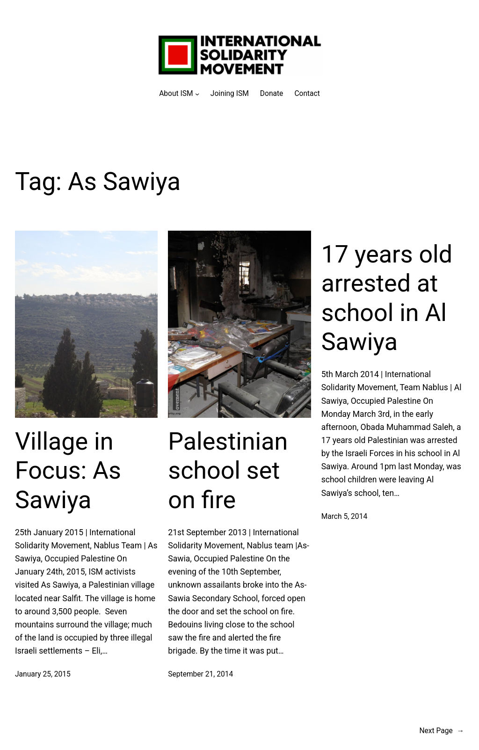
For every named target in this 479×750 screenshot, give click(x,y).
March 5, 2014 (344, 516)
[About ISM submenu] (179, 93)
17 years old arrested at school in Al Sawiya (386, 298)
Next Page (441, 731)
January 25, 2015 (43, 674)
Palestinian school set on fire (228, 470)
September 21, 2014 (200, 674)
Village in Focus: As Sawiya (68, 470)
